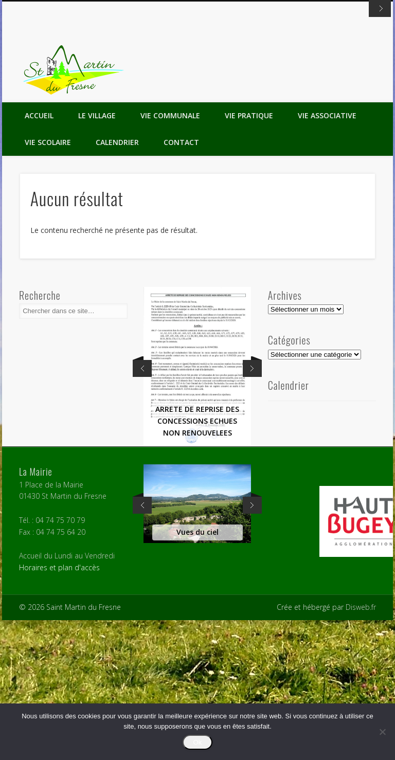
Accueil (39, 255)
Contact (181, 282)
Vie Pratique (249, 255)
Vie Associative (327, 255)
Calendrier (117, 282)
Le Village (97, 255)
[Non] (382, 732)
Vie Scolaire (48, 282)
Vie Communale (170, 255)
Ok (197, 742)
